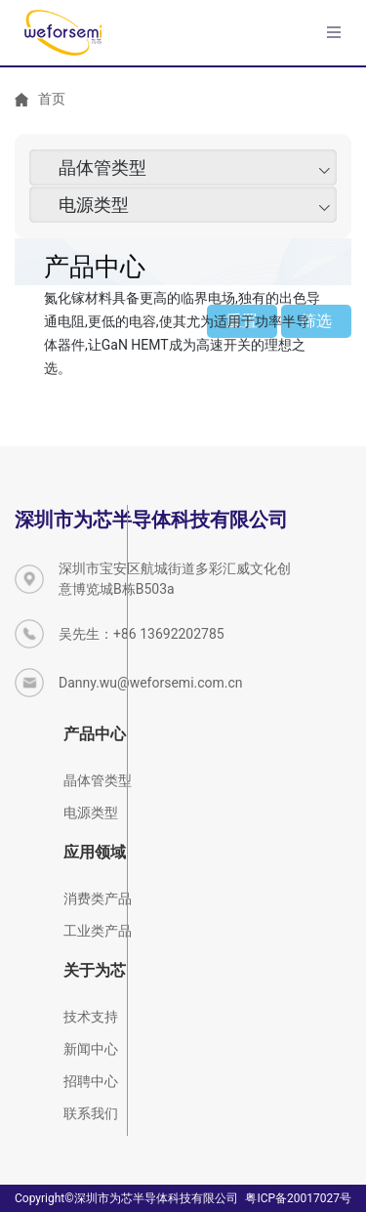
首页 (51, 98)
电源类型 (94, 208)
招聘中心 (90, 1081)
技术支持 (90, 1016)
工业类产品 (97, 931)
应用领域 (94, 852)
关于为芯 (94, 970)
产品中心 (94, 734)
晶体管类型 (102, 171)
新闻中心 (90, 1049)
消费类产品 (97, 898)
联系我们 (90, 1113)
